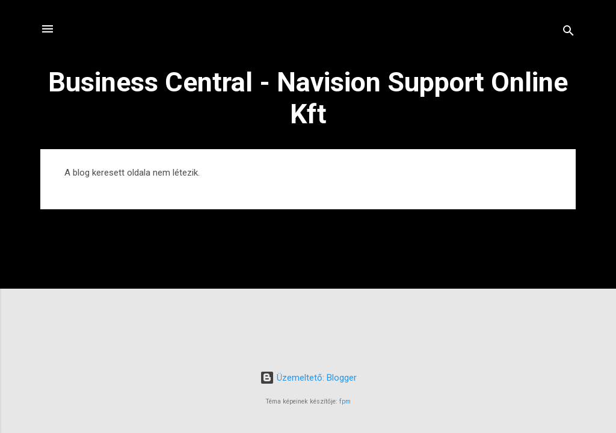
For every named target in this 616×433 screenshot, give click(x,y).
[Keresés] (568, 32)
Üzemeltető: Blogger (308, 377)
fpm (345, 401)
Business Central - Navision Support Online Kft (308, 98)
